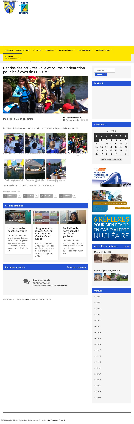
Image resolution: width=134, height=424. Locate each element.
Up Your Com (53, 420)
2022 (97, 320)
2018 (97, 344)
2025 (97, 303)
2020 (97, 332)
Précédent (107, 159)
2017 (97, 350)
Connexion (62, 420)
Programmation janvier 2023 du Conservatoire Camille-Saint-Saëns (44, 233)
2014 (97, 368)
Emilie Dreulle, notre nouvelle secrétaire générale (71, 232)
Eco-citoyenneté (30, 61)
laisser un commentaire (57, 286)
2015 (97, 362)
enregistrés (27, 299)
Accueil (9, 50)
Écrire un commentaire (76, 267)
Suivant (116, 159)
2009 (97, 398)
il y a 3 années (49, 221)
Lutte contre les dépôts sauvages (17, 229)
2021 (97, 326)
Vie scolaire (43, 61)
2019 (97, 338)
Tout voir (126, 246)
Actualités (40, 221)
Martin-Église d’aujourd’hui (107, 270)
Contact (13, 57)
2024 (97, 309)
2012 (97, 380)
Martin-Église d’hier (103, 252)
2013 (97, 374)
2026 (97, 297)
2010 (97, 392)
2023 (97, 315)
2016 (97, 356)
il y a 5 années (22, 221)
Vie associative (56, 61)
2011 (97, 386)
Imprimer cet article (72, 117)
